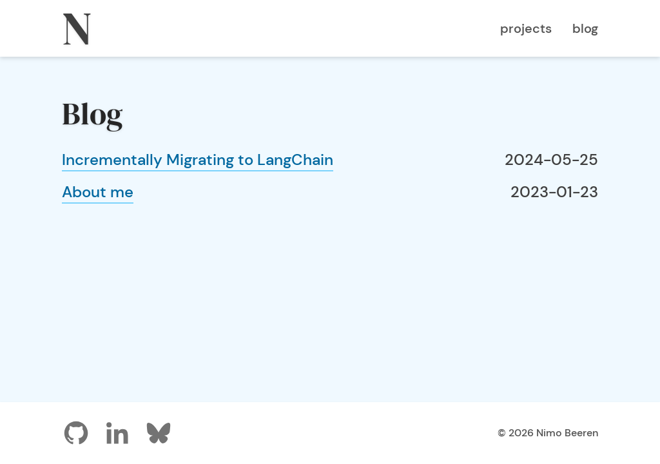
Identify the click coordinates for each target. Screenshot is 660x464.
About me (97, 192)
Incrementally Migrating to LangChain (197, 159)
